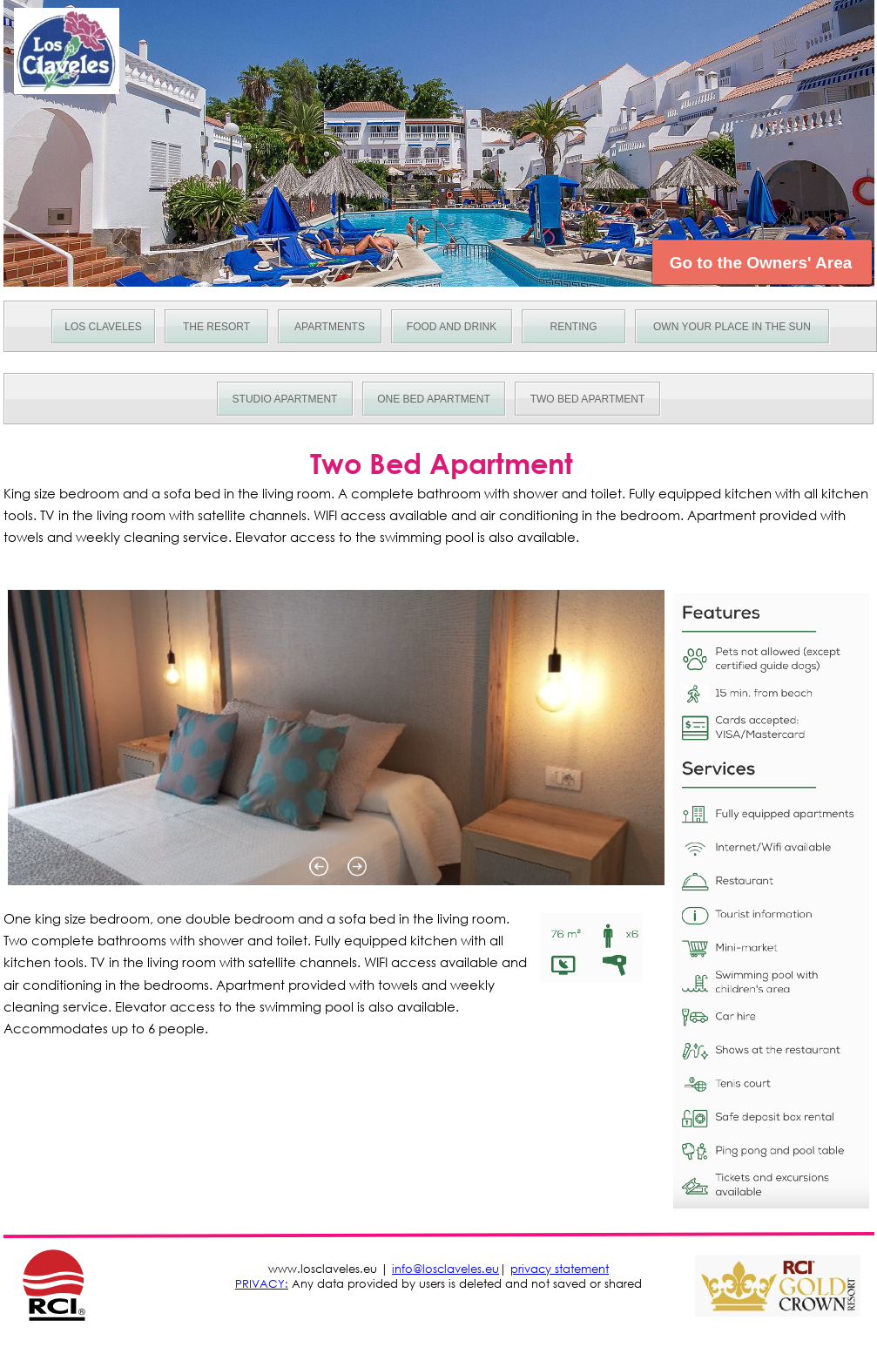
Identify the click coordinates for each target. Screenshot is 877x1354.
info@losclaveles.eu (445, 1269)
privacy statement (559, 1269)
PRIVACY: (261, 1283)
